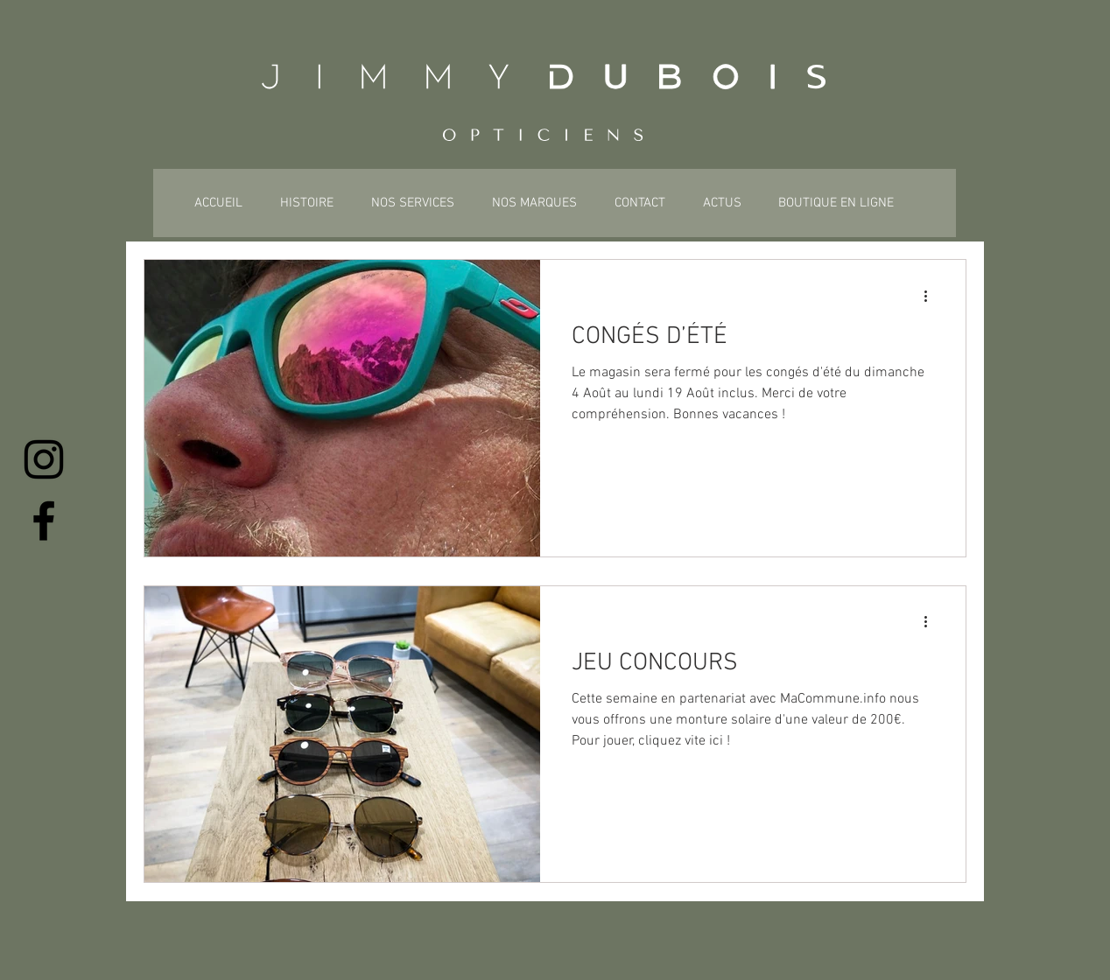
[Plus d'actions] (931, 295)
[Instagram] (44, 459)
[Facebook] (44, 520)
